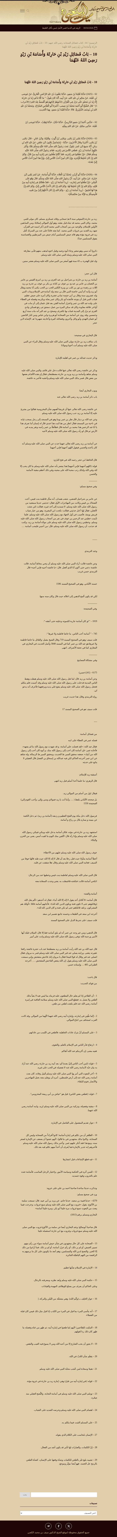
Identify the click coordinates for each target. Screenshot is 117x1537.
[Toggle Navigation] (22, 11)
